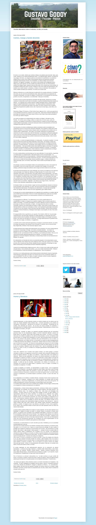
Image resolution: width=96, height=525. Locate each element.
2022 (65, 304)
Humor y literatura (20, 296)
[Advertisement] (36, 280)
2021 (65, 306)
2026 (65, 299)
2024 (65, 302)
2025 (65, 300)
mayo (66, 315)
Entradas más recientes (19, 483)
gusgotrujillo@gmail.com (68, 256)
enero (66, 324)
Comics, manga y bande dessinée (26, 38)
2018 (65, 327)
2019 (65, 310)
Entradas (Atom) (23, 485)
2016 (65, 330)
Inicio (37, 483)
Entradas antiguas (54, 483)
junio (66, 313)
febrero (67, 322)
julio (66, 311)
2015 (65, 332)
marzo (66, 321)
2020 (65, 308)
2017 (65, 328)
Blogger (55, 518)
